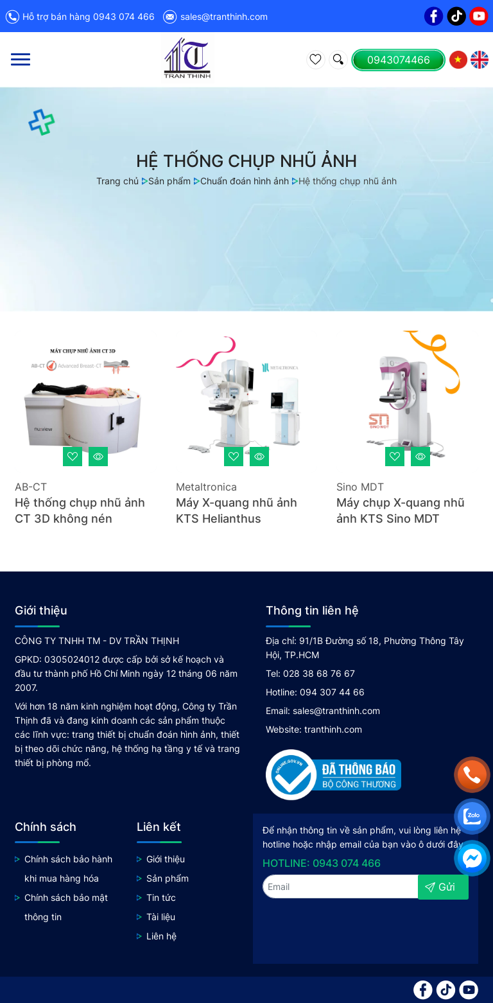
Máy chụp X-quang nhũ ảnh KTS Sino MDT (400, 510)
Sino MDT (360, 486)
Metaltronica (206, 486)
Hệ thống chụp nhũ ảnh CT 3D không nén (80, 510)
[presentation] (331, 927)
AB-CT (31, 486)
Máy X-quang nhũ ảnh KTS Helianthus (236, 510)
